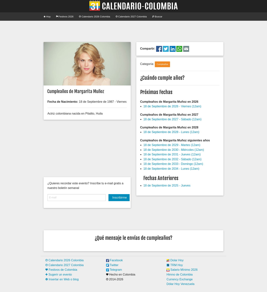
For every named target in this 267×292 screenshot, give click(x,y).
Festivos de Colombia (61, 269)
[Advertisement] (133, 31)
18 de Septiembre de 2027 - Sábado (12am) (172, 119)
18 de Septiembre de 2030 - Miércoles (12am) (173, 149)
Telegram (114, 269)
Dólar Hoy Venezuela (180, 284)
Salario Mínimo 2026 (182, 269)
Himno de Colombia (180, 274)
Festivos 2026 (65, 16)
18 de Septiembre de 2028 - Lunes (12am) (171, 132)
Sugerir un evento (58, 274)
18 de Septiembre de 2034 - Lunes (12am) (171, 168)
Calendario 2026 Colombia (94, 16)
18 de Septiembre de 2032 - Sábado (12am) (172, 159)
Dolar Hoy (175, 260)
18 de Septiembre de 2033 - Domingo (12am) (173, 163)
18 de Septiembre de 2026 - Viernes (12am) (172, 106)
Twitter (112, 265)
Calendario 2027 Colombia (131, 16)
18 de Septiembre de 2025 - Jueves (166, 185)
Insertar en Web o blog (62, 279)
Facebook (114, 260)
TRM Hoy (175, 265)
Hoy (47, 16)
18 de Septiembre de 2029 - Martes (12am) (171, 145)
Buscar (157, 16)
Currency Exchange (180, 279)
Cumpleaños (162, 64)
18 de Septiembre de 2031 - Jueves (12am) (172, 154)
